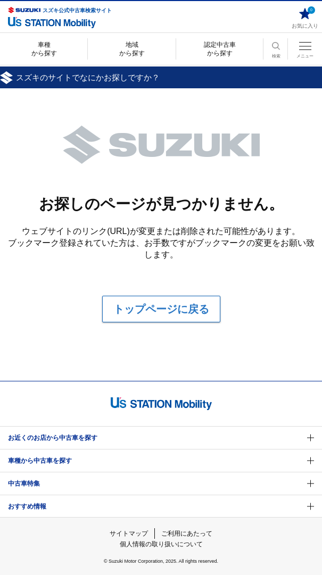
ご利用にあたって (186, 533)
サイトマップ (129, 533)
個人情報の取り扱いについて (161, 544)
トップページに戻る (161, 309)
